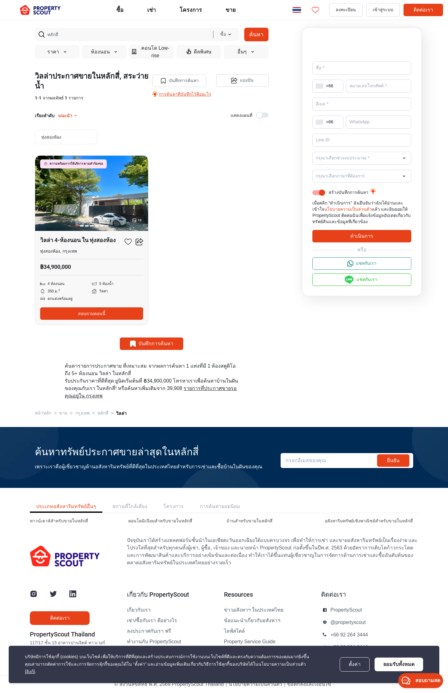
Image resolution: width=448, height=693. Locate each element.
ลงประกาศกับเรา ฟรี (149, 631)
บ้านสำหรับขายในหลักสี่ (249, 521)
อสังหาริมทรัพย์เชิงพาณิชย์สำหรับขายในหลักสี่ (369, 521)
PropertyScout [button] (346, 610)
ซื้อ (120, 10)
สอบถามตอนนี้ (91, 313)
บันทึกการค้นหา (179, 81)
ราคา (57, 52)
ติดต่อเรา (423, 10)
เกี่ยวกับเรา (139, 610)
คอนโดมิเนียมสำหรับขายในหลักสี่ (160, 521)
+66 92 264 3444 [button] (349, 635)
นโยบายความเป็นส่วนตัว (348, 209)
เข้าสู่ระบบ (383, 9)
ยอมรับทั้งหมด (398, 664)
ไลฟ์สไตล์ (234, 631)
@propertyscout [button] (348, 622)
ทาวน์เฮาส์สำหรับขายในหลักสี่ (59, 521)
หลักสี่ (102, 413)
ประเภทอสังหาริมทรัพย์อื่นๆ (66, 506)
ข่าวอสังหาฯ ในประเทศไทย (253, 610)
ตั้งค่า (355, 664)
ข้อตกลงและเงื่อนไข (309, 684)
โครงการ (173, 506)
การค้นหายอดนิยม (220, 506)
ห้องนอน (104, 52)
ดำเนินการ (361, 236)
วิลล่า (121, 413)
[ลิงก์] (30, 671)
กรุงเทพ (82, 413)
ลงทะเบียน (346, 9)
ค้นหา (256, 34)
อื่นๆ (246, 52)
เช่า (151, 10)
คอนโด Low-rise (150, 52)
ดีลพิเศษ (199, 51)
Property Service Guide (249, 642)
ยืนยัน (393, 460)
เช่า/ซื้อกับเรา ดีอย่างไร (152, 620)
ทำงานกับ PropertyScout (154, 642)
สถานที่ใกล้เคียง (129, 506)
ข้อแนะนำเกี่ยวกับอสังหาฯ (252, 620)
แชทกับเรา (361, 263)
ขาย (231, 10)
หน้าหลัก (43, 413)
